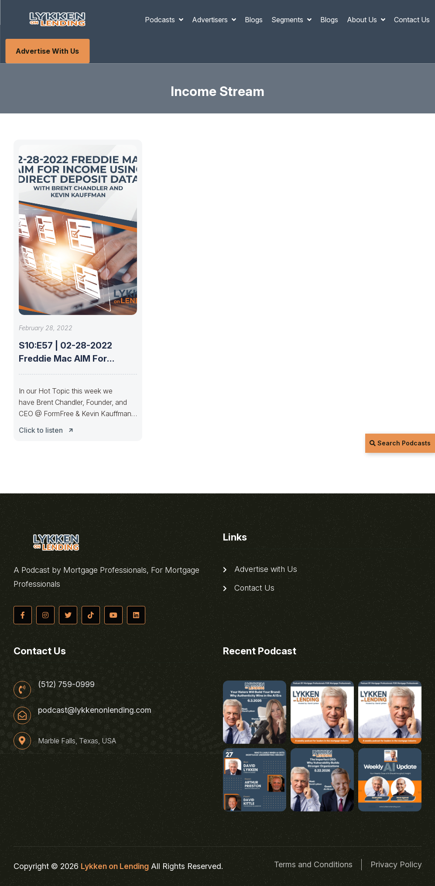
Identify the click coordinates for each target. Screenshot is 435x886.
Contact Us (412, 19)
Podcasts (161, 19)
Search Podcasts (400, 443)
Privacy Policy (396, 864)
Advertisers (210, 19)
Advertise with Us (47, 51)
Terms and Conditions (313, 864)
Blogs (254, 19)
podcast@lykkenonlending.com (94, 710)
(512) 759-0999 (66, 684)
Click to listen (48, 430)
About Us (363, 19)
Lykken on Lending (115, 866)
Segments (288, 19)
